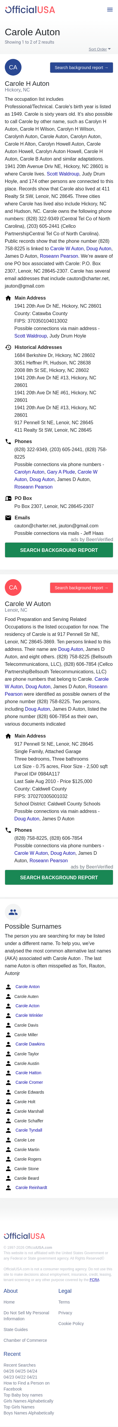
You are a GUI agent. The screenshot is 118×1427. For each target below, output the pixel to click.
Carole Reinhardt (26, 1187)
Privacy (65, 1312)
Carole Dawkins (25, 1044)
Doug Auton (98, 248)
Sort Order (98, 49)
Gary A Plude (61, 471)
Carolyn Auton (29, 471)
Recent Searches (20, 1365)
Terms (64, 1302)
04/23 (9, 1377)
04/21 (32, 1377)
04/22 (20, 1377)
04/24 (32, 1371)
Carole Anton (22, 986)
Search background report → (81, 67)
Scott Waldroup (63, 173)
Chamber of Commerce (25, 1340)
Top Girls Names (19, 1407)
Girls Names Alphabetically (28, 1401)
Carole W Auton (67, 248)
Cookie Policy (71, 1323)
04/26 (9, 1371)
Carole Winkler (24, 1015)
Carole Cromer (24, 1082)
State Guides (16, 1329)
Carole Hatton (23, 1073)
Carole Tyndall (23, 1130)
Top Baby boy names (23, 1395)
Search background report (59, 550)
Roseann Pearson (59, 256)
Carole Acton (22, 1006)
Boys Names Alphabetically (29, 1413)
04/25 (20, 1371)
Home (9, 1302)
